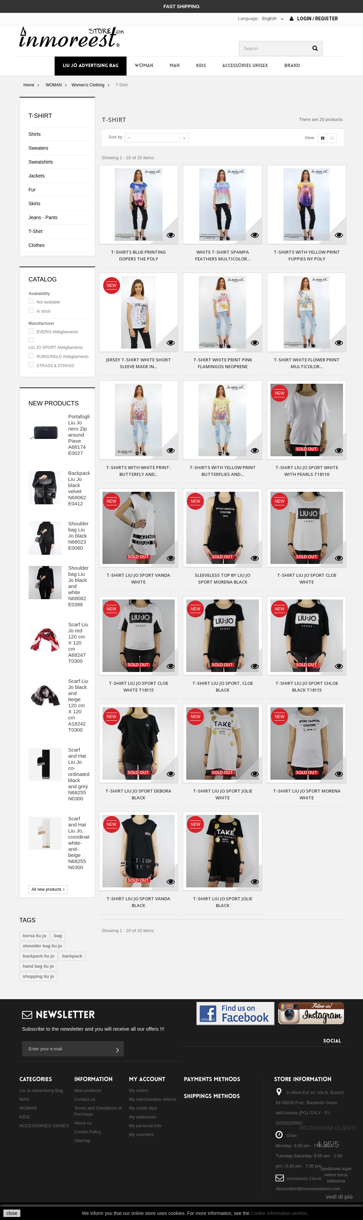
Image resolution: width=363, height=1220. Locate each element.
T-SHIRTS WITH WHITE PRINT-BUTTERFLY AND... (138, 470)
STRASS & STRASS (55, 365)
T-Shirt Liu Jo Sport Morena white (307, 794)
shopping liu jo (38, 976)
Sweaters (38, 148)
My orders (139, 1090)
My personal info (145, 1125)
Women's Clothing (88, 85)
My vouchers (141, 1134)
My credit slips (143, 1108)
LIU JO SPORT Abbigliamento (55, 347)
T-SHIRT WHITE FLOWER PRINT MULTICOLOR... (307, 363)
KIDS (201, 65)
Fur (32, 189)
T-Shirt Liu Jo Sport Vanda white (138, 578)
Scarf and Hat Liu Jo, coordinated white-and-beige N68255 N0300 (81, 843)
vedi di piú (339, 1197)
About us (83, 1123)
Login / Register (314, 18)
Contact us (84, 1099)
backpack (72, 956)
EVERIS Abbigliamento (57, 332)
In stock (44, 311)
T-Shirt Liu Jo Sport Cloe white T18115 (138, 686)
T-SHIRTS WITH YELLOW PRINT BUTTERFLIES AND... (223, 470)
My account (147, 1079)
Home (28, 85)
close (12, 1213)
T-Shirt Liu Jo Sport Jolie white (222, 794)
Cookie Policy (87, 1131)
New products (53, 403)
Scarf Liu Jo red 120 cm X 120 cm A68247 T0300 (78, 643)
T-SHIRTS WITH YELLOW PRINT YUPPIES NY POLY (307, 255)
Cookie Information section (279, 1213)
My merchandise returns (152, 1099)
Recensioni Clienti (327, 1128)
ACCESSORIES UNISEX (245, 65)
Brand (292, 65)
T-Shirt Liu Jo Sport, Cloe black (222, 686)
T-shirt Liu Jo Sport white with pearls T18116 (306, 470)
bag (58, 935)
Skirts (34, 203)
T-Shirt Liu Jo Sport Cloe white (307, 578)
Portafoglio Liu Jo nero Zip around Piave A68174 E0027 (80, 435)
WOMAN (144, 65)
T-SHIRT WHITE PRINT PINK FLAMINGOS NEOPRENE (222, 363)
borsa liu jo (34, 935)
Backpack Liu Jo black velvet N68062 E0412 (79, 488)
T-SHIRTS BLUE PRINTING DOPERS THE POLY (138, 255)
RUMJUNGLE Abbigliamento (63, 356)
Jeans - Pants (43, 217)
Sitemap (82, 1140)
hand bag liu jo (38, 966)
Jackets (36, 175)
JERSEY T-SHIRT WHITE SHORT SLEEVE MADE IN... (138, 363)
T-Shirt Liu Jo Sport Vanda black (138, 902)
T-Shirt (35, 231)
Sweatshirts (40, 162)
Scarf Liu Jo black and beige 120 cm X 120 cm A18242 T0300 (78, 705)
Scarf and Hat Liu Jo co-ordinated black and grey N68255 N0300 (79, 774)
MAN (175, 65)
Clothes (36, 245)
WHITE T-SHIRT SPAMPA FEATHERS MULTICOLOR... (222, 255)
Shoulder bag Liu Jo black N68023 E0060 (78, 536)
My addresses (142, 1116)
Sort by (115, 137)
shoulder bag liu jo (42, 945)
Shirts (34, 134)
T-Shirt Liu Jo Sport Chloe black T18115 (306, 686)
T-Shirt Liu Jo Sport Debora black (138, 794)
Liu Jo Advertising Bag (90, 65)
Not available (48, 302)
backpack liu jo (38, 956)
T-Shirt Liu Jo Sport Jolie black (222, 902)
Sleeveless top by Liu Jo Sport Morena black (222, 578)
